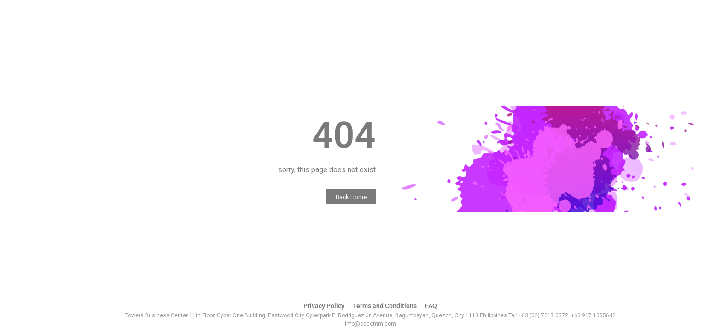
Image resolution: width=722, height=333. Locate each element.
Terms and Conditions (383, 305)
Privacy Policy (327, 305)
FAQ (425, 305)
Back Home (360, 196)
